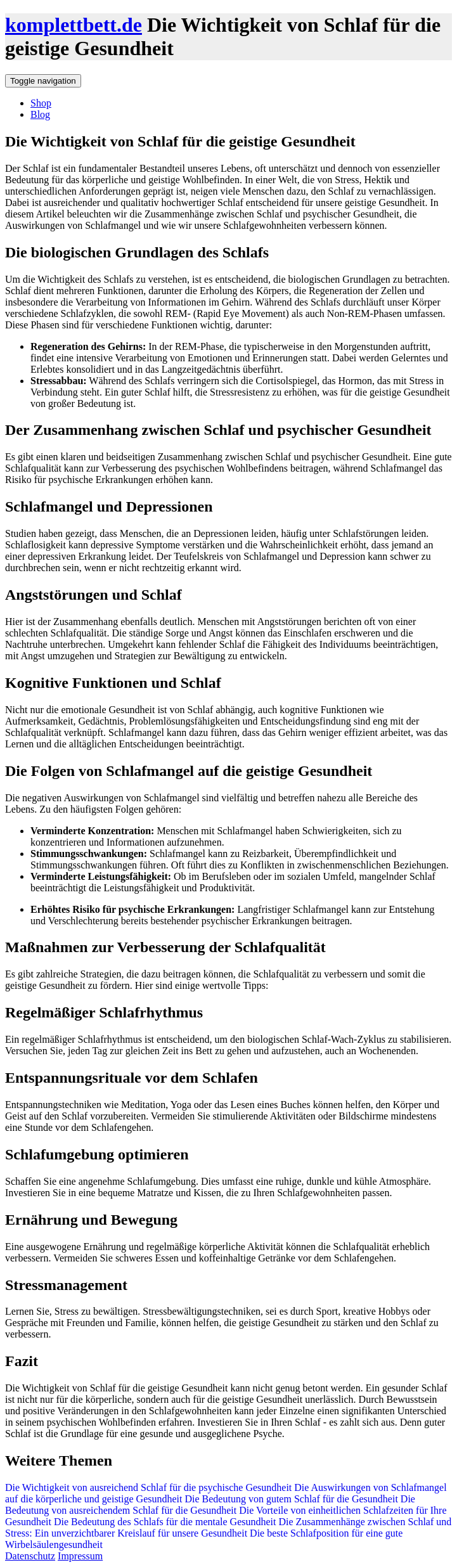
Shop (40, 103)
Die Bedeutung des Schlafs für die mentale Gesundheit (163, 1521)
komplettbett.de (73, 24)
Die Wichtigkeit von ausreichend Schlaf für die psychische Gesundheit (148, 1487)
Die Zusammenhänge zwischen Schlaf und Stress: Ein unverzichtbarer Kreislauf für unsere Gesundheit (228, 1527)
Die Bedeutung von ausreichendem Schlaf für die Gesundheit (210, 1504)
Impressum (80, 1556)
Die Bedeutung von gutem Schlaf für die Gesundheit (289, 1498)
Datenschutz (30, 1556)
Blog (40, 114)
